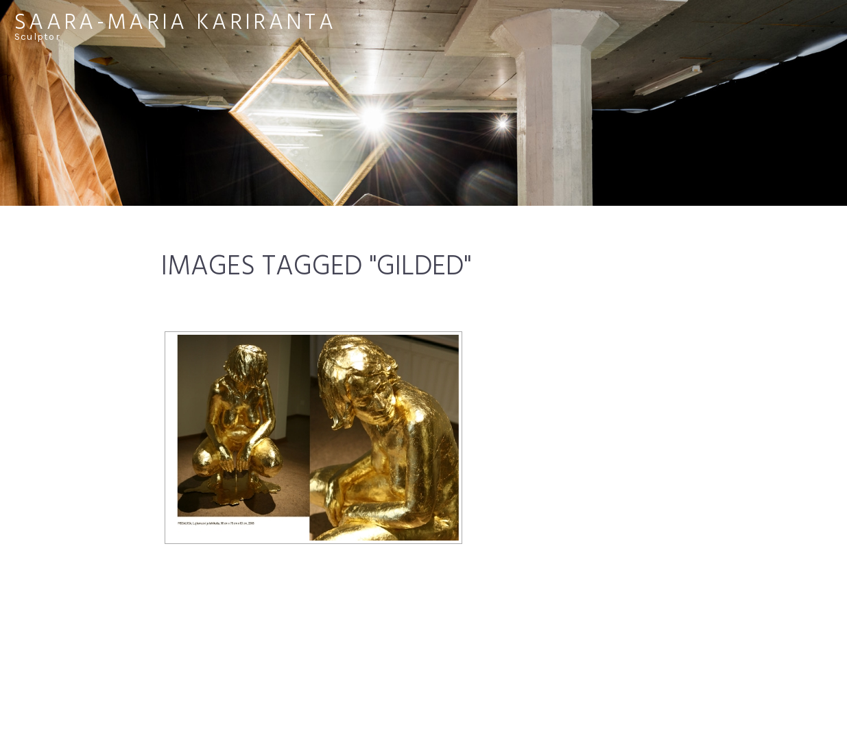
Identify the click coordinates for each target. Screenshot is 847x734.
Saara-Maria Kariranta (175, 23)
